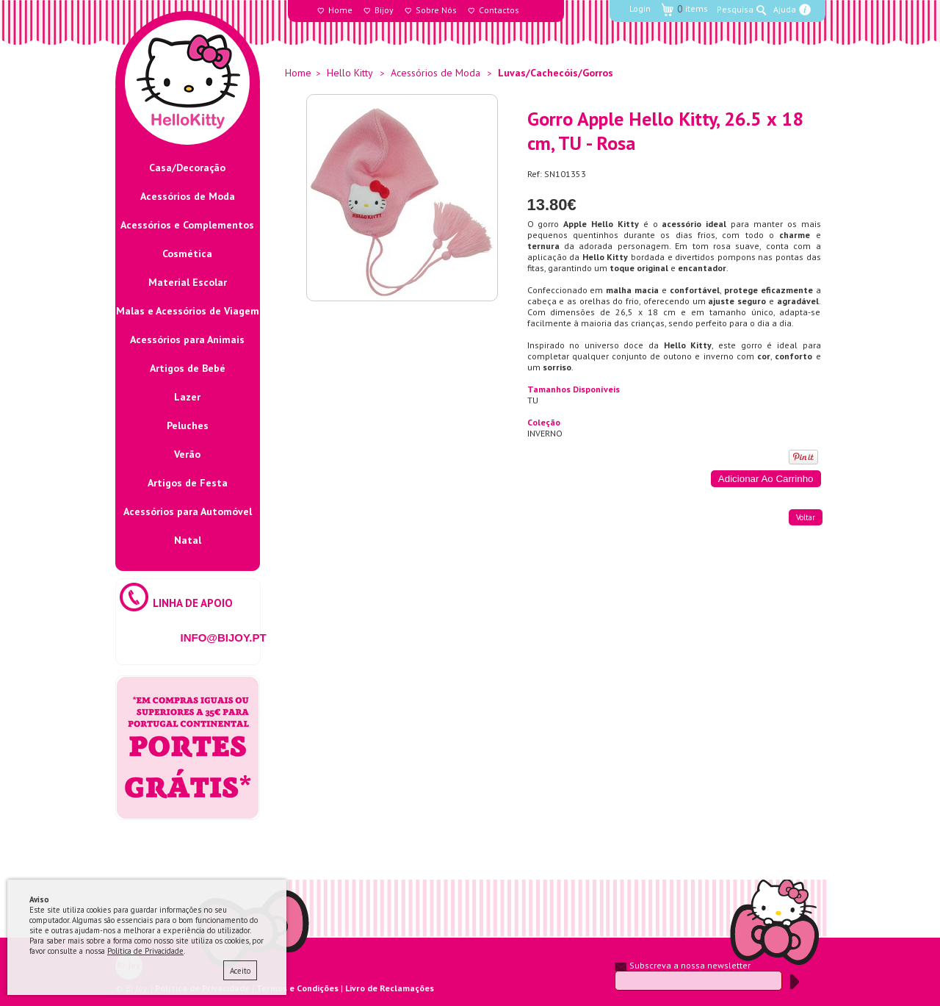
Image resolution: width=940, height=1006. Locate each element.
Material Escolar (187, 282)
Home (340, 9)
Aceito (240, 971)
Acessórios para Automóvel (187, 511)
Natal (187, 540)
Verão (187, 454)
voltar (805, 517)
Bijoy (384, 9)
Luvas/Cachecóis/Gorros (555, 72)
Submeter (794, 982)
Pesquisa (735, 9)
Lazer (187, 396)
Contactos (499, 9)
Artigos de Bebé (187, 368)
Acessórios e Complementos (187, 224)
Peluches (188, 425)
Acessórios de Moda (187, 196)
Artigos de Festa (188, 482)
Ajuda (784, 9)
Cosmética (187, 253)
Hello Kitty (350, 72)
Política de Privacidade (145, 951)
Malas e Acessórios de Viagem (187, 310)
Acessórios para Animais (187, 339)
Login (640, 8)
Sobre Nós (436, 9)
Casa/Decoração (187, 167)
